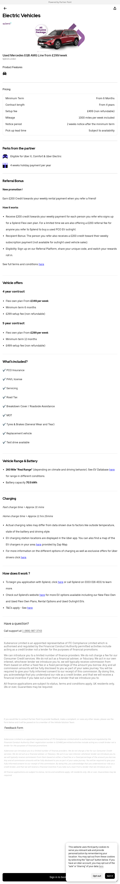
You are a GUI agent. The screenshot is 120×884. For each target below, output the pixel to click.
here (41, 264)
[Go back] (5, 8)
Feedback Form (14, 727)
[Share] (115, 8)
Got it (110, 876)
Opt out (97, 876)
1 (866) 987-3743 (32, 630)
